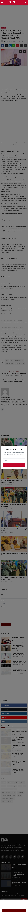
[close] (26, 901)
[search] (26, 2)
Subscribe (14, 465)
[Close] (25, 447)
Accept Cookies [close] (14, 911)
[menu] (2, 2)
